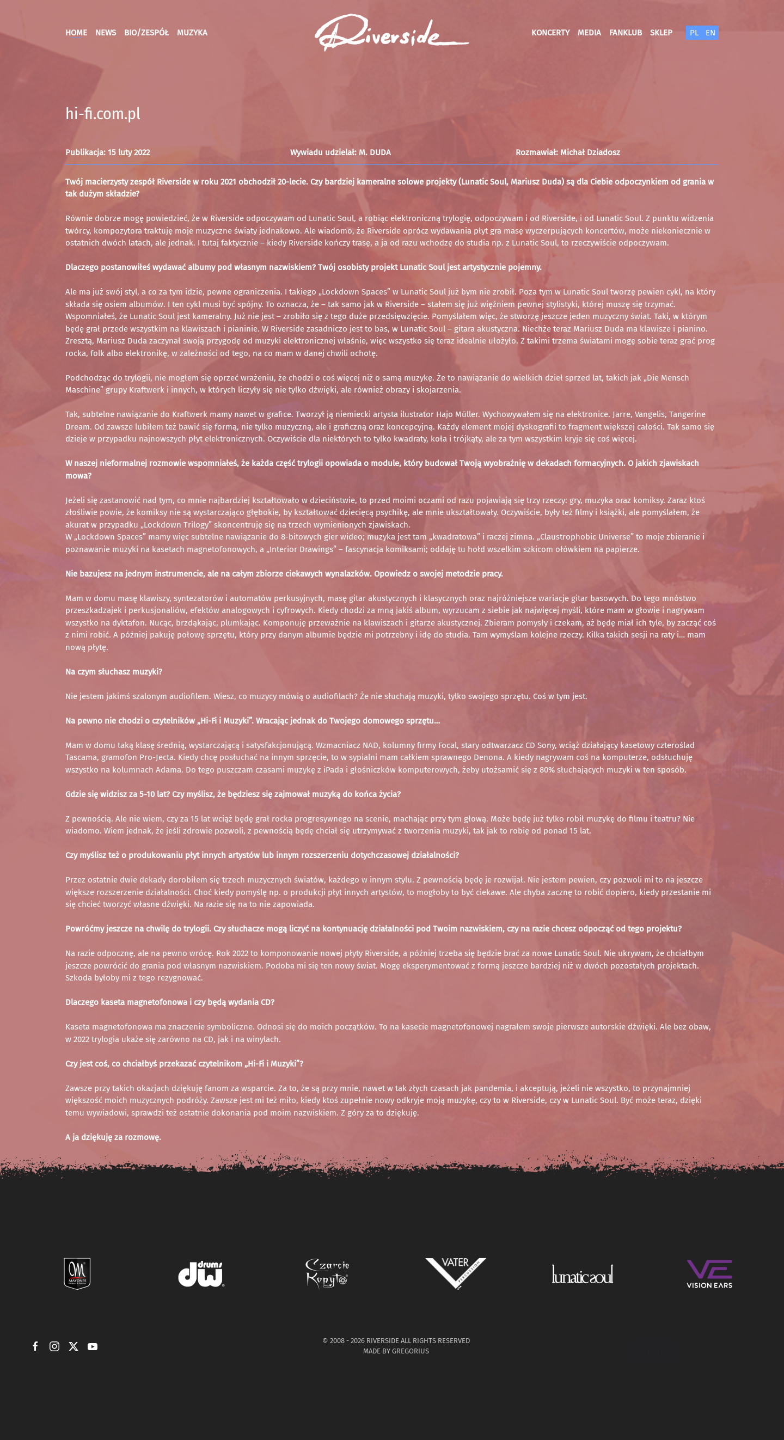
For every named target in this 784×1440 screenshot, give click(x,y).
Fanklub (625, 33)
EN (710, 33)
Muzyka (192, 33)
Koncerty (550, 33)
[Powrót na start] (392, 32)
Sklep (661, 33)
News (105, 33)
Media (589, 33)
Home (76, 33)
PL (694, 33)
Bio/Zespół (146, 33)
